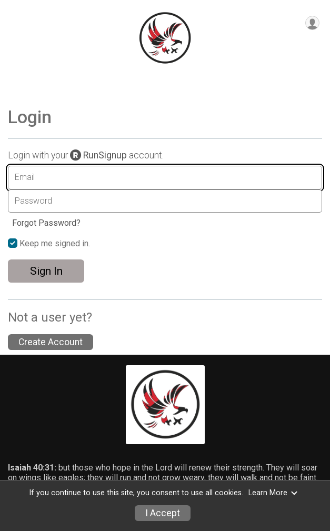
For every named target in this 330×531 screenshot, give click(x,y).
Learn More (273, 492)
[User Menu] (312, 23)
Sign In (46, 271)
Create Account (50, 342)
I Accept (162, 513)
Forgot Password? (46, 223)
